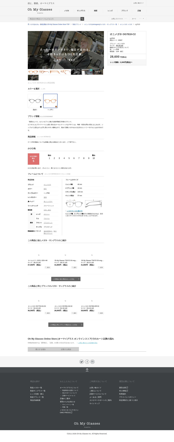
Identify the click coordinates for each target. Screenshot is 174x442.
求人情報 (123, 391)
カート (138, 19)
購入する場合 (41, 349)
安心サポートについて (69, 393)
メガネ (66, 11)
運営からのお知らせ (67, 402)
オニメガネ (47, 184)
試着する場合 (66, 349)
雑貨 (95, 11)
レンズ (110, 11)
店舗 (139, 11)
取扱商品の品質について (70, 390)
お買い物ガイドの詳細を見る (87, 343)
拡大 (48, 267)
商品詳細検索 (35, 400)
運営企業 (123, 388)
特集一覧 (65, 407)
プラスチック (48, 223)
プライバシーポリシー (127, 397)
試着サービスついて (68, 395)
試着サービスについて (98, 394)
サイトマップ (95, 403)
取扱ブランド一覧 (37, 397)
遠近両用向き (48, 231)
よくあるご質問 (95, 397)
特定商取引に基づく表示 (128, 400)
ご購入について (95, 391)
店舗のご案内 (65, 398)
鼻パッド (31, 201)
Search (82, 19)
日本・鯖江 (47, 210)
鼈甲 (45, 189)
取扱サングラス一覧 (37, 391)
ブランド (124, 11)
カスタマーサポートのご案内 (101, 400)
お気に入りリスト (119, 19)
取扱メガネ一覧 (36, 388)
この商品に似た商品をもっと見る (63, 279)
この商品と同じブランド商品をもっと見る (63, 325)
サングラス (81, 11)
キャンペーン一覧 (68, 404)
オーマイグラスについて (69, 388)
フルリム (47, 218)
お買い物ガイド (139, 3)
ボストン (47, 214)
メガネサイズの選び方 (75, 211)
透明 (45, 197)
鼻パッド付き (48, 201)
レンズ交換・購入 (37, 394)
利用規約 (122, 394)
